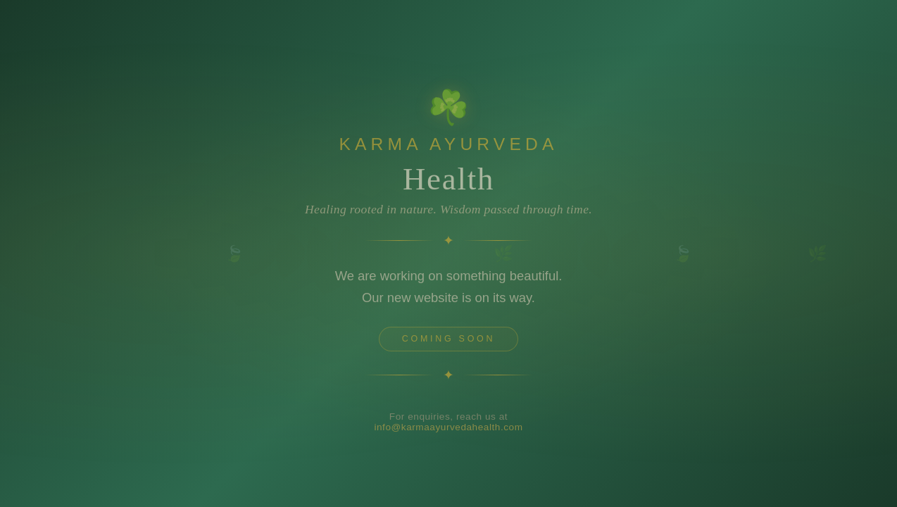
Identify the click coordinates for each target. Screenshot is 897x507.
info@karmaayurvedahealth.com (448, 430)
